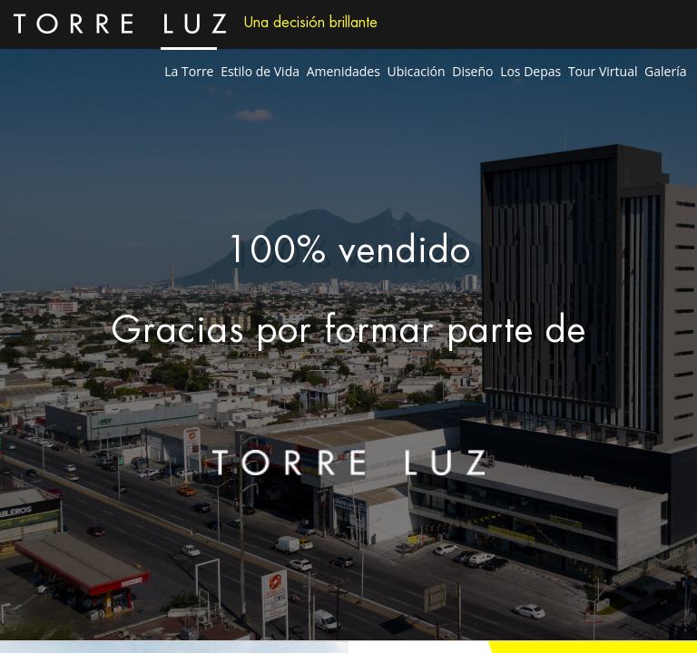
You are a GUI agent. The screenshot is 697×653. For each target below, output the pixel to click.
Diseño (472, 71)
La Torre (188, 71)
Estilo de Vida (260, 71)
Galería (665, 71)
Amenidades (343, 71)
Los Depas (530, 71)
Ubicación (417, 71)
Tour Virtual (603, 71)
